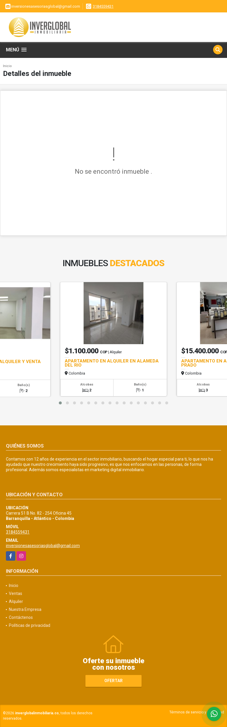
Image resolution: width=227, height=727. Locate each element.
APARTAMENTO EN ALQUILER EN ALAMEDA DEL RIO (112, 363)
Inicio (7, 66)
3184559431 (103, 6)
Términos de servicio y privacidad (196, 712)
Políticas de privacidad (29, 625)
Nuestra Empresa (25, 609)
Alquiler (16, 601)
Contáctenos (21, 617)
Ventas (15, 593)
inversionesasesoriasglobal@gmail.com (43, 545)
